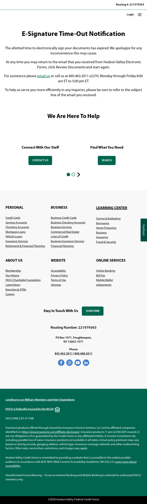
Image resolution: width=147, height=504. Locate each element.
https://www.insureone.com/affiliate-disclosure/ (51, 432)
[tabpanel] (40, 146)
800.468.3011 (83, 353)
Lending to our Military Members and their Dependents (40, 399)
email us (43, 76)
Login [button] (130, 14)
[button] (139, 14)
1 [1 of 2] (68, 174)
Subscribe (95, 313)
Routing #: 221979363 (130, 4)
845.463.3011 (64, 353)
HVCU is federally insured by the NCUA (30, 409)
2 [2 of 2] (73, 174)
